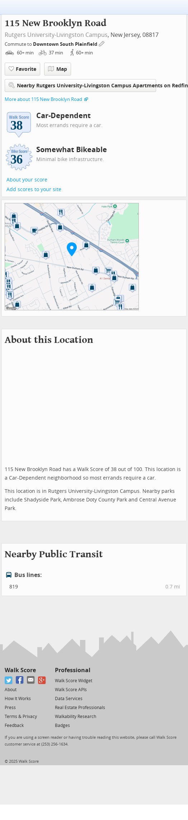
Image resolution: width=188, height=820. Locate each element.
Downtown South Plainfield (65, 44)
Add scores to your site (33, 189)
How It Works (18, 698)
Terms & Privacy (21, 716)
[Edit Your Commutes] (101, 43)
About (11, 689)
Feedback (14, 725)
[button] (71, 249)
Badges (62, 725)
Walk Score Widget (73, 680)
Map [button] (57, 69)
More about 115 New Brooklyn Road (43, 99)
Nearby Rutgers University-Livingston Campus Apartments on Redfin (82, 85)
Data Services (69, 698)
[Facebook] (20, 680)
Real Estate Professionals (80, 707)
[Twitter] (9, 680)
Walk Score (20, 670)
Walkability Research (75, 716)
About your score (26, 180)
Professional (72, 670)
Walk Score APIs (71, 689)
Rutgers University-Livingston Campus (56, 34)
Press (10, 707)
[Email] (31, 680)
